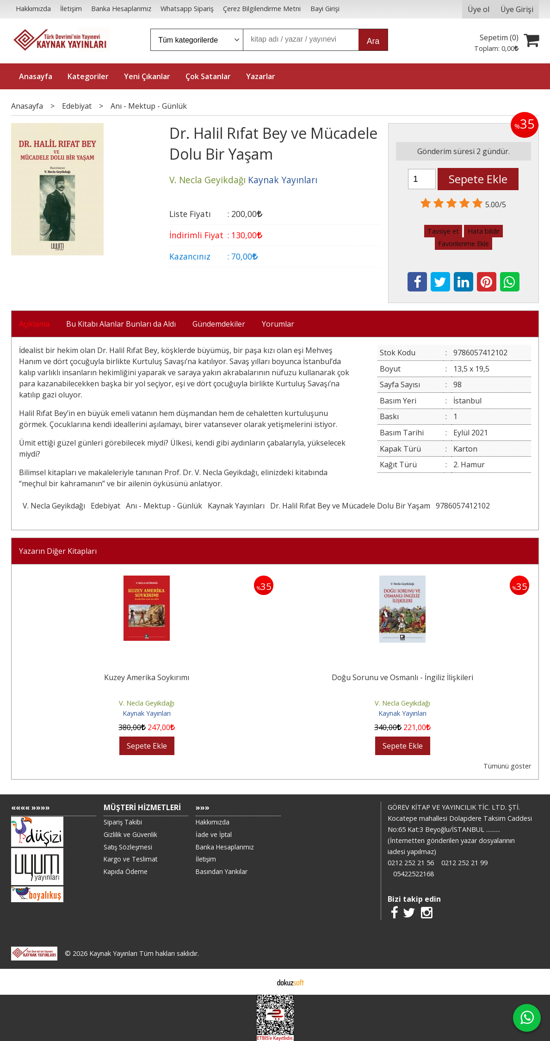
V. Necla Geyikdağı (54, 506)
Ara (373, 41)
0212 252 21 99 (464, 862)
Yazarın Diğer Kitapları (58, 551)
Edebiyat (105, 506)
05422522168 (413, 873)
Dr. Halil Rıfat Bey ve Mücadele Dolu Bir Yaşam (350, 506)
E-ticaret (260, 982)
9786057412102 (463, 506)
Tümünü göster (507, 766)
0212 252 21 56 (411, 862)
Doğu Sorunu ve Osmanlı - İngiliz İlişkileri (402, 677)
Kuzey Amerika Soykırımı (146, 677)
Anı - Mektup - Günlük (164, 506)
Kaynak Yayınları (236, 506)
